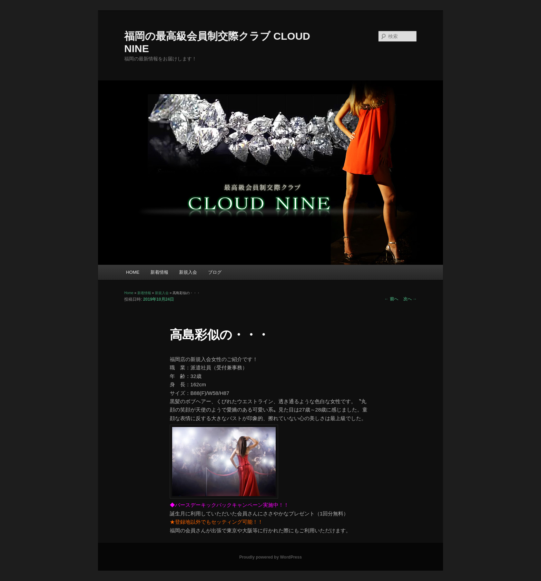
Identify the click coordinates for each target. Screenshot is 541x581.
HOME (132, 272)
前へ (391, 299)
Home (129, 293)
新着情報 (159, 272)
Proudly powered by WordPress (270, 557)
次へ (410, 299)
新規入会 (188, 272)
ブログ (215, 272)
